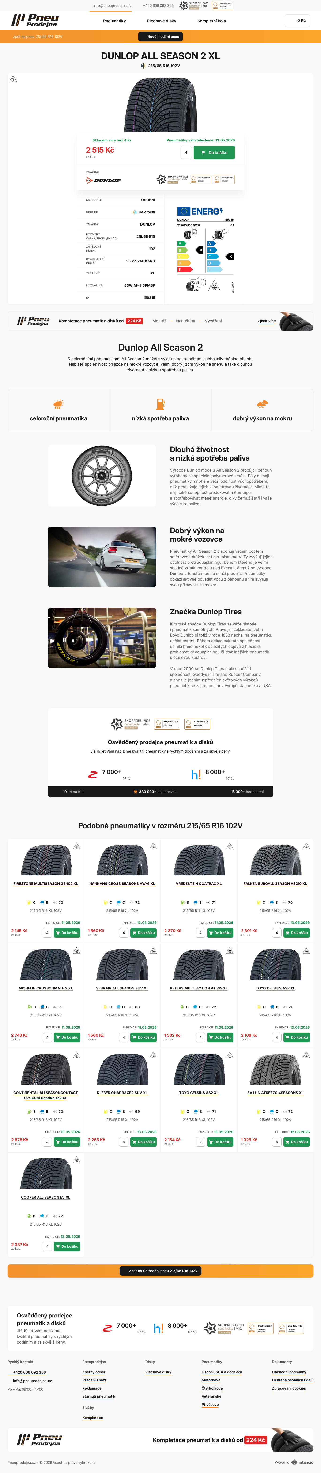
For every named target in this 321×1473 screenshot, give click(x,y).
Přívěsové (210, 1404)
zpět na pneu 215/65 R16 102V (35, 36)
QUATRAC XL (199, 883)
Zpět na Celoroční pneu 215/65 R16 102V (160, 1271)
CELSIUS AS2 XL (275, 988)
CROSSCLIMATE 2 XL (46, 988)
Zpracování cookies (289, 1388)
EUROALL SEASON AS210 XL (275, 883)
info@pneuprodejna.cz (112, 5)
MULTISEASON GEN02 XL (46, 883)
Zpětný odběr (93, 1372)
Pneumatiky (114, 21)
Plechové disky (161, 21)
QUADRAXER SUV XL (122, 1092)
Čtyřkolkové (212, 1388)
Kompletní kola (211, 21)
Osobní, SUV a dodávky (222, 1372)
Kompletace (92, 1417)
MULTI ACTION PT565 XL (198, 988)
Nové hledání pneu (160, 36)
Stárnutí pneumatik (98, 1396)
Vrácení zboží (94, 1380)
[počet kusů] (186, 152)
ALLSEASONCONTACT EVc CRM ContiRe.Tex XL (45, 1095)
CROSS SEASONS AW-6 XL (122, 883)
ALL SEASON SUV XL (122, 988)
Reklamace (92, 1388)
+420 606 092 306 (29, 1372)
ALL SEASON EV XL (45, 1197)
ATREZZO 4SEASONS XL (275, 1092)
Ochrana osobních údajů (292, 1380)
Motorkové (211, 1380)
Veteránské (211, 1396)
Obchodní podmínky (289, 1372)
